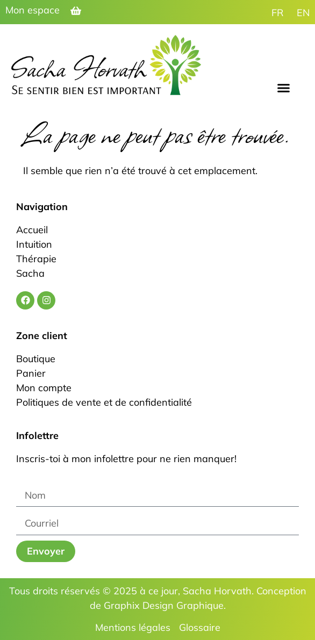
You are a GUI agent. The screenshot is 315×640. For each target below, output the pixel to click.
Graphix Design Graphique (164, 605)
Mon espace (32, 10)
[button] (284, 88)
